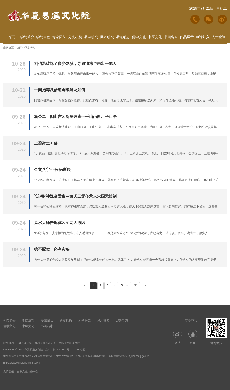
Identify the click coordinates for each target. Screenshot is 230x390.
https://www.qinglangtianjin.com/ (22, 362)
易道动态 (123, 37)
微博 (177, 337)
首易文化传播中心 (27, 371)
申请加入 (203, 37)
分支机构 (75, 37)
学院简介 (27, 37)
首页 (11, 37)
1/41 (134, 285)
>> (144, 285)
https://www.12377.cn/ (68, 356)
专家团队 (59, 37)
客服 (192, 337)
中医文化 (155, 37)
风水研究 (107, 37)
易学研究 (91, 37)
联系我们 (191, 320)
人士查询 (219, 37)
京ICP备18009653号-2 (58, 349)
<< (85, 285)
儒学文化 (139, 37)
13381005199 (24, 343)
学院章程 (43, 37)
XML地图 (79, 349)
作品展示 (187, 37)
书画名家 (171, 37)
